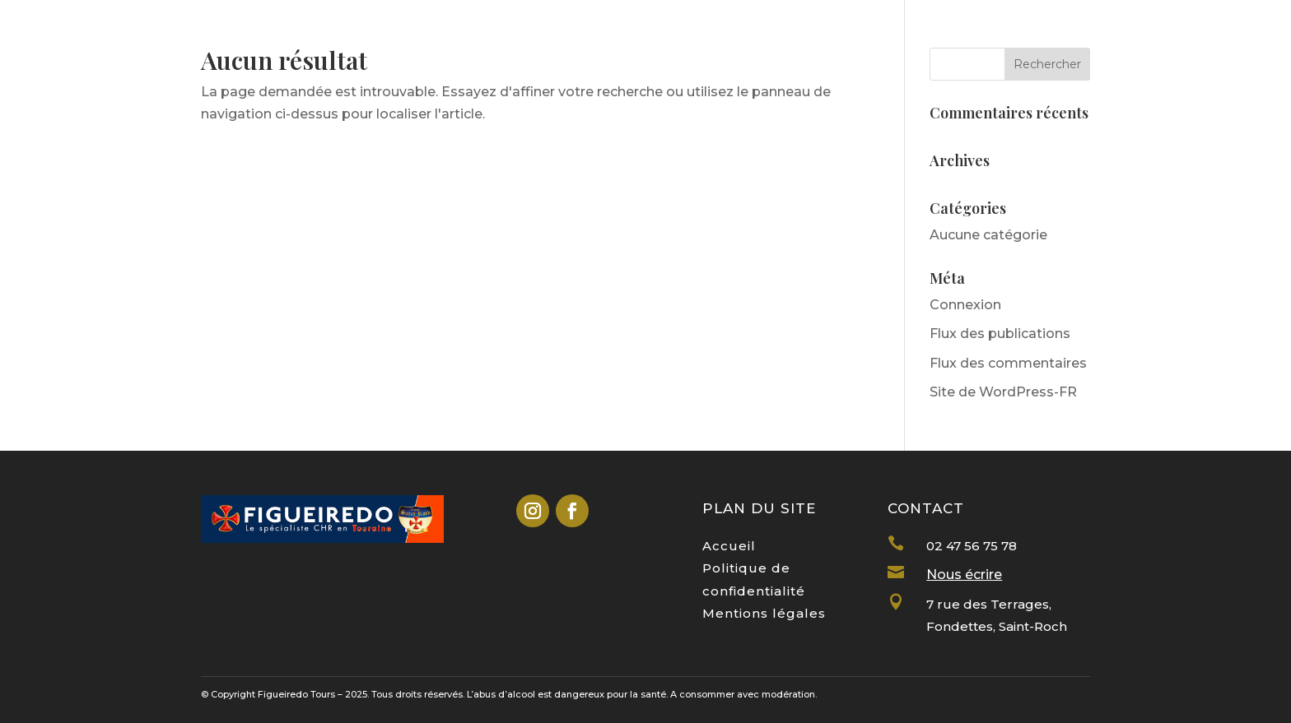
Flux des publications (1000, 333)
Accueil (729, 546)
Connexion (965, 305)
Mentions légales (764, 613)
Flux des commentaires (1008, 363)
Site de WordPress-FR (1003, 392)
